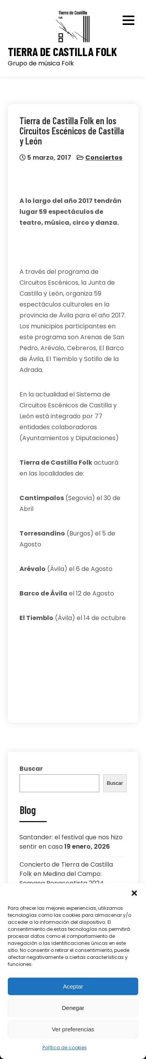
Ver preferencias (73, 1029)
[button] (134, 893)
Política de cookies (64, 1047)
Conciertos (103, 157)
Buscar (31, 768)
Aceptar (73, 986)
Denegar (73, 1007)
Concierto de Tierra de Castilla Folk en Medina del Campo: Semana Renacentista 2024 (66, 874)
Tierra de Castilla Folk (62, 51)
